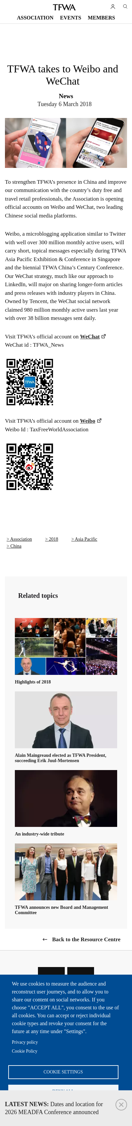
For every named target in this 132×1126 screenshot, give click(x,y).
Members (101, 17)
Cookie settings (63, 1071)
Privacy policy (25, 1042)
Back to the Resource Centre (86, 939)
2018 (53, 539)
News (66, 96)
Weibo (87, 421)
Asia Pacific (86, 539)
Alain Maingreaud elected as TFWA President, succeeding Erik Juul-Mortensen (60, 758)
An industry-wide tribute (39, 834)
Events (70, 17)
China (15, 546)
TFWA (64, 7)
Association (35, 17)
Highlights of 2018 (33, 681)
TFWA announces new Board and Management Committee (61, 910)
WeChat (90, 336)
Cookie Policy (24, 1051)
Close (121, 1104)
